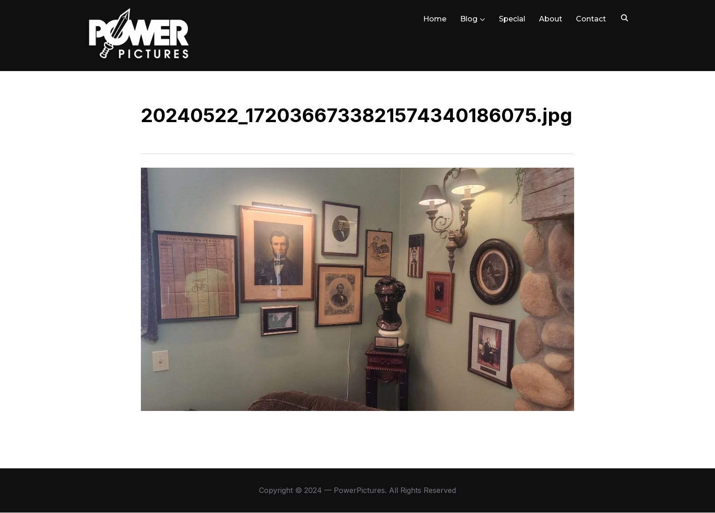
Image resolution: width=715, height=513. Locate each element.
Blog (468, 19)
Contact (591, 19)
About (550, 19)
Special (512, 19)
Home (434, 19)
